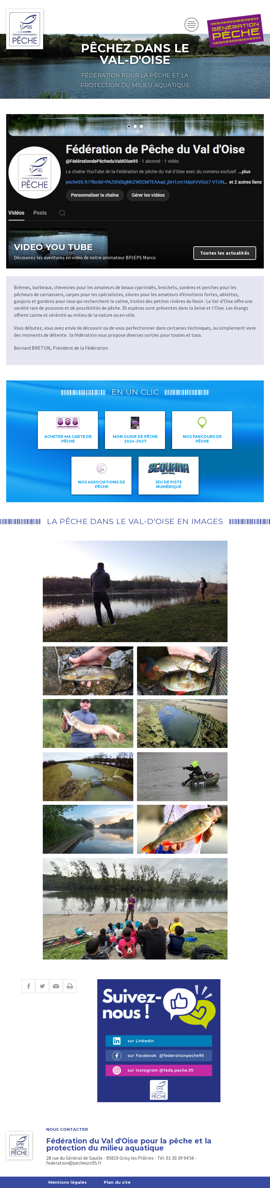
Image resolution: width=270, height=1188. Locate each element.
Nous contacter (67, 1129)
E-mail (56, 986)
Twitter (42, 986)
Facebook (28, 986)
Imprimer (70, 986)
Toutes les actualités (224, 253)
